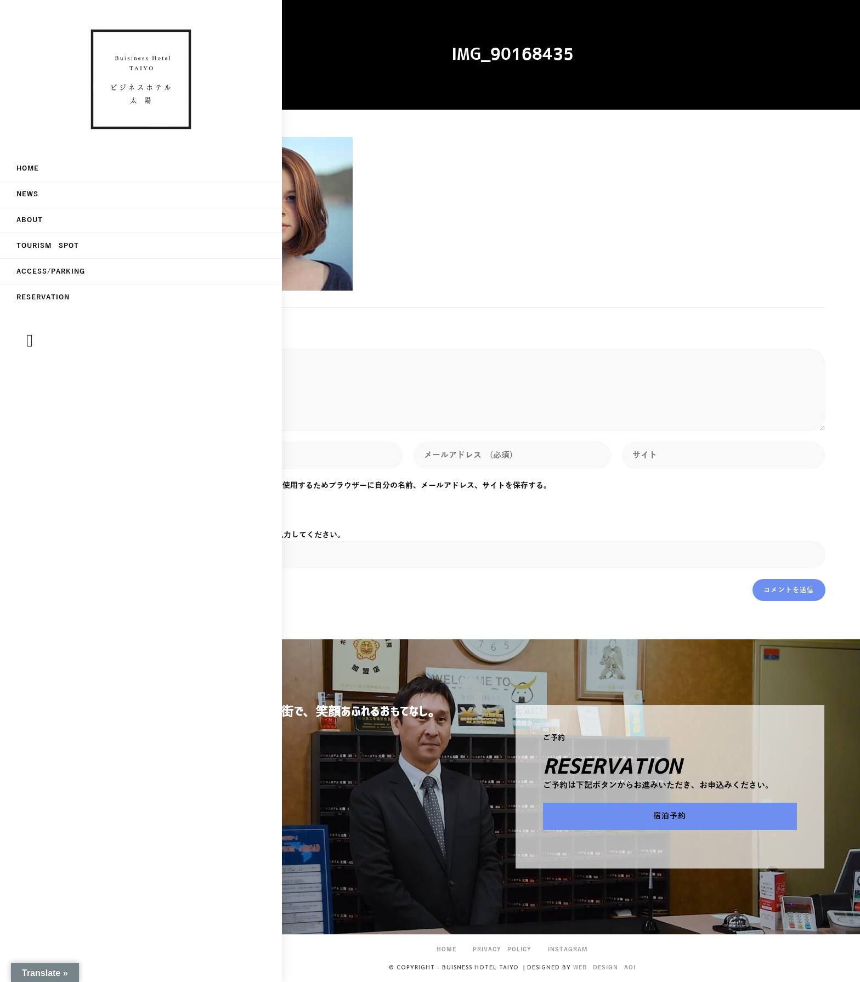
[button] (670, 816)
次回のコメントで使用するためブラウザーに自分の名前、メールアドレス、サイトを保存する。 (386, 485)
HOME (446, 949)
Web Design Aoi (604, 967)
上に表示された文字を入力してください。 (272, 535)
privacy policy (502, 949)
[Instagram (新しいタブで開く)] (29, 352)
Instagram (568, 949)
